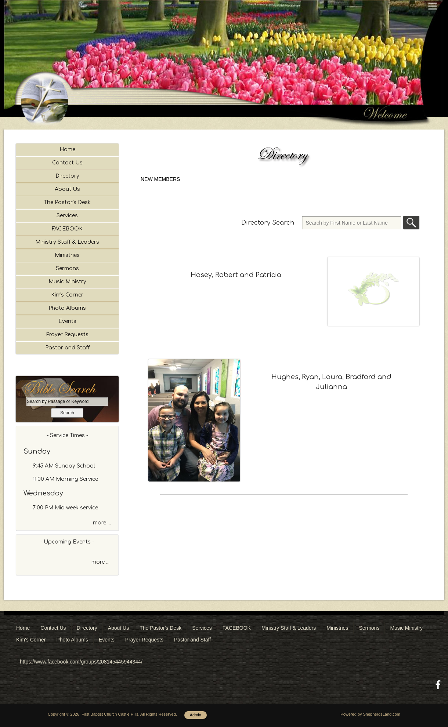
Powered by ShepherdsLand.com (370, 714)
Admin (195, 715)
